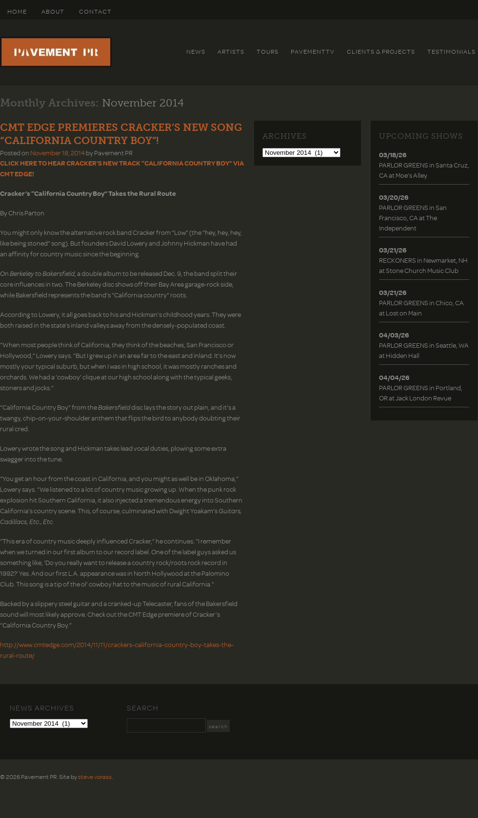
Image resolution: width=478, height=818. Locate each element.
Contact (95, 11)
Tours (268, 51)
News (195, 51)
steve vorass (95, 776)
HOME (17, 11)
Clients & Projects (381, 51)
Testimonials (451, 51)
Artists (231, 51)
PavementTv (313, 51)
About (52, 11)
